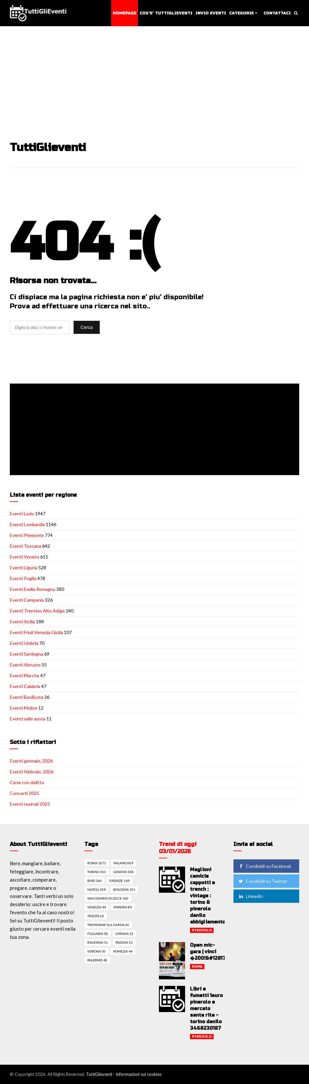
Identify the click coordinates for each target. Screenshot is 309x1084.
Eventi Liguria (23, 567)
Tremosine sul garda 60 (108, 925)
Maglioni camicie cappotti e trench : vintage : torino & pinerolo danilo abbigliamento (207, 896)
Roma (197, 967)
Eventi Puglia (23, 578)
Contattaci (277, 13)
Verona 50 (96, 951)
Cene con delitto (27, 782)
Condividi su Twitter (262, 881)
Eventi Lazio (22, 513)
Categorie (241, 13)
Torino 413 (96, 872)
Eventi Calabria (25, 686)
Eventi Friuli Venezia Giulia (36, 632)
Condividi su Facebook (264, 866)
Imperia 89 (122, 907)
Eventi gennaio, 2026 (31, 761)
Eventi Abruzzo (25, 664)
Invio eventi (211, 13)
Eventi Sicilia (22, 621)
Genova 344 (123, 872)
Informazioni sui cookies (139, 1074)
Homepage (124, 13)
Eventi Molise (23, 708)
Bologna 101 (124, 889)
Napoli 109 (96, 889)
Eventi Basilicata (26, 697)
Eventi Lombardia (27, 524)
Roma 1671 (96, 863)
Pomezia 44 (122, 951)
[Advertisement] (155, 76)
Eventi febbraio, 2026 (31, 771)
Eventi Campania (27, 600)
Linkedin (250, 896)
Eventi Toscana (25, 546)
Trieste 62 (95, 916)
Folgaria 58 (97, 934)
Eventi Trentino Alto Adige (37, 610)
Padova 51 (124, 942)
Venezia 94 (96, 907)
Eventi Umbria (24, 643)
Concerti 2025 (24, 793)
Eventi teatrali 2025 (30, 804)
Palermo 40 (97, 960)
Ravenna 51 (97, 942)
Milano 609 (123, 863)
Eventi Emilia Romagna (32, 589)
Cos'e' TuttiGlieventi (166, 13)
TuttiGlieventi (99, 1074)
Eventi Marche (24, 675)
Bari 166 (94, 881)
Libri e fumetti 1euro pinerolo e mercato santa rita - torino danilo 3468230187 (206, 1008)
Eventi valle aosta (27, 718)
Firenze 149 (119, 881)
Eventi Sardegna (26, 654)
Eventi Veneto (24, 556)
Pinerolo (202, 930)
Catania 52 (124, 934)
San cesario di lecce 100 (108, 898)
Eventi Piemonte (27, 535)
